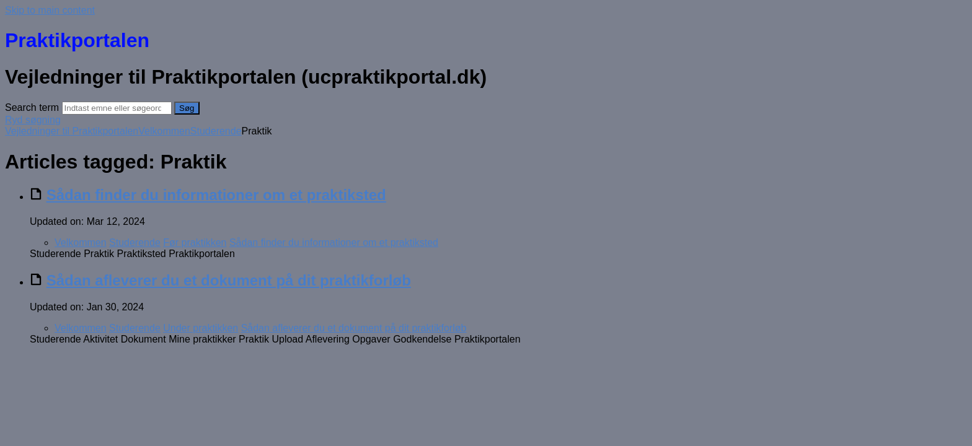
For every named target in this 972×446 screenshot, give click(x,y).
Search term (32, 107)
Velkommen (164, 131)
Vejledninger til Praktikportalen (71, 131)
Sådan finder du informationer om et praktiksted (216, 194)
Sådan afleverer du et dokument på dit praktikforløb (228, 280)
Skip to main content (50, 10)
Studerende (216, 131)
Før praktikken (194, 242)
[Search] (117, 108)
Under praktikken (200, 328)
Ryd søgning (33, 120)
